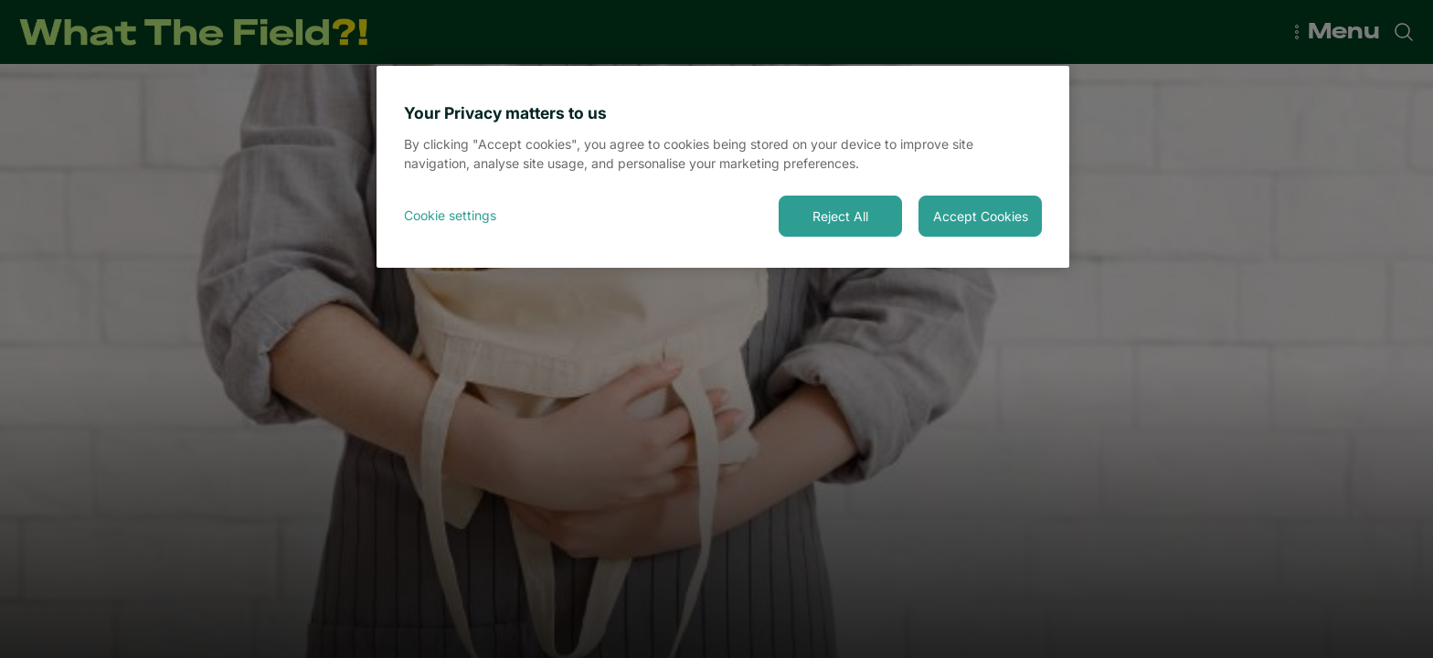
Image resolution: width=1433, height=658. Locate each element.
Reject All (840, 216)
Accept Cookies (980, 216)
